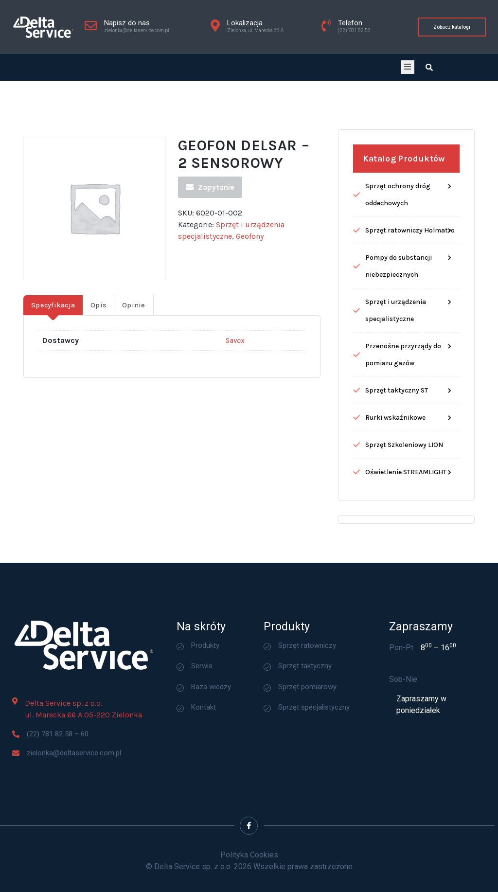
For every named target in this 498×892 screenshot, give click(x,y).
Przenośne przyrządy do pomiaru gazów (403, 395)
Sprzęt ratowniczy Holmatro (410, 271)
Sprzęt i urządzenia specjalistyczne (395, 351)
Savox (234, 381)
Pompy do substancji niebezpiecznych (398, 307)
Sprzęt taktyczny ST (396, 431)
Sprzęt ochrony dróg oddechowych (397, 235)
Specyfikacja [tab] (53, 346)
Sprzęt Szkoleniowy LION (404, 486)
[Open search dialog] (429, 67)
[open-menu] (407, 67)
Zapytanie (210, 227)
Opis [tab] (98, 346)
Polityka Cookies (249, 854)
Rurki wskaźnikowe (395, 458)
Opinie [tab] (133, 346)
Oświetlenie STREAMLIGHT (405, 513)
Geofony (250, 277)
